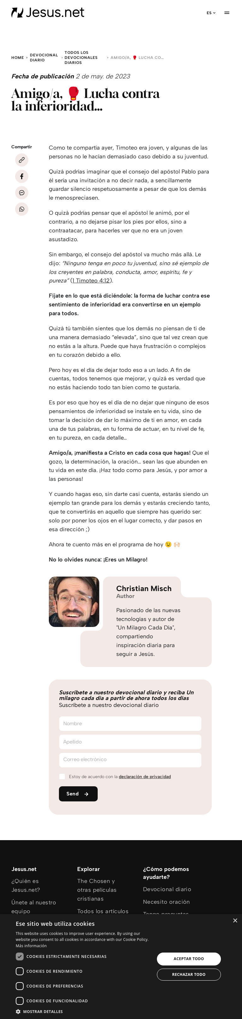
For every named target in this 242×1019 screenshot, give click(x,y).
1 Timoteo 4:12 (91, 280)
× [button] (235, 921)
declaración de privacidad (145, 776)
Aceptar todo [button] (189, 958)
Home (17, 57)
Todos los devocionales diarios (81, 57)
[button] (83, 1011)
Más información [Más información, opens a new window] (31, 945)
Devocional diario (44, 57)
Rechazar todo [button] (188, 974)
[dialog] (121, 966)
